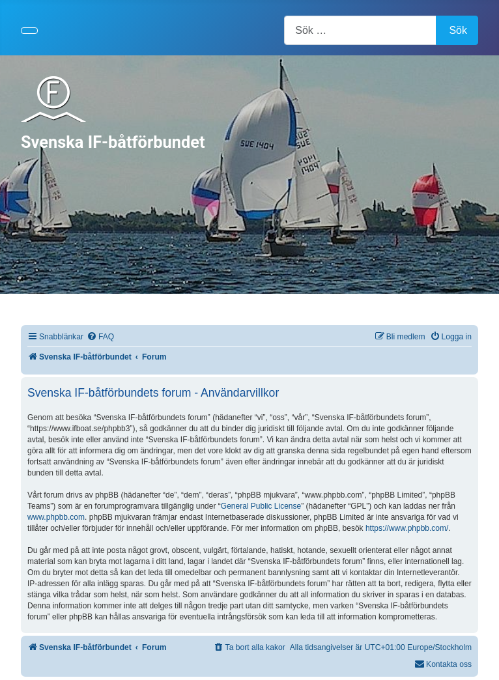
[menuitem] (100, 337)
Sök (458, 30)
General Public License (261, 506)
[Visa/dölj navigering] (29, 30)
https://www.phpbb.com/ (406, 528)
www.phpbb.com (56, 517)
